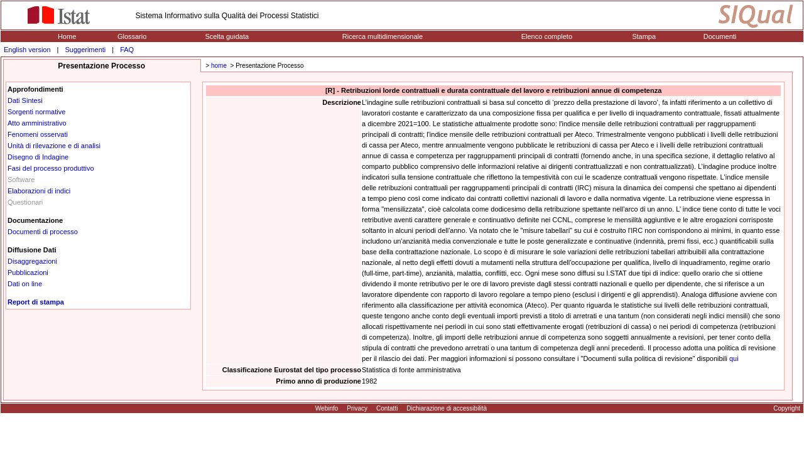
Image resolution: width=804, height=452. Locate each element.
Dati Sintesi (25, 100)
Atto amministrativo (37, 123)
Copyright (786, 408)
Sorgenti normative (36, 112)
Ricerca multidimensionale (382, 36)
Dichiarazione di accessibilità (446, 408)
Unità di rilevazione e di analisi (54, 145)
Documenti (720, 36)
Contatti (387, 408)
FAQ (127, 49)
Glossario (131, 36)
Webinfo (327, 408)
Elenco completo (546, 36)
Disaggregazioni (32, 261)
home (219, 65)
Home (67, 36)
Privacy (357, 408)
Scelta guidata (227, 36)
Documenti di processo (43, 231)
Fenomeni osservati (38, 134)
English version (27, 49)
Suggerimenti (85, 49)
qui (734, 358)
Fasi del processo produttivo (51, 168)
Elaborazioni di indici (39, 191)
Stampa (644, 36)
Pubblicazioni (28, 272)
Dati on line (25, 284)
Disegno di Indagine (38, 157)
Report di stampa (36, 302)
